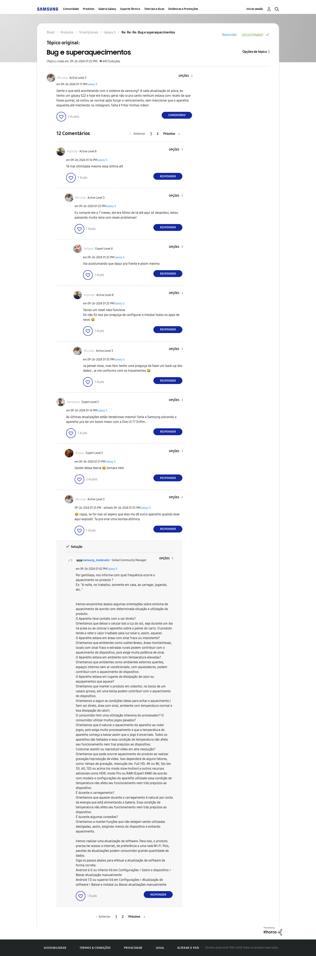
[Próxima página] (171, 134)
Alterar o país (188, 948)
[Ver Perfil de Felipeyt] (89, 248)
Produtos (88, 9)
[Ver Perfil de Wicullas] (62, 78)
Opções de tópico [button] (254, 52)
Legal (160, 948)
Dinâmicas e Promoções (183, 9)
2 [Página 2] (157, 134)
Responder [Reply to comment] (168, 176)
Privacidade (133, 948)
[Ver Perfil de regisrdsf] (72, 151)
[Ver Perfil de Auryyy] (79, 453)
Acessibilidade (55, 948)
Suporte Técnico (130, 9)
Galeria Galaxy (107, 9)
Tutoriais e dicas (154, 9)
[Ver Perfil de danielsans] (73, 402)
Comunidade (71, 9)
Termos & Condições (95, 948)
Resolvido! (229, 35)
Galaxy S (92, 84)
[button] (185, 76)
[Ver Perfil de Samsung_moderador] (96, 560)
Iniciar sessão (254, 9)
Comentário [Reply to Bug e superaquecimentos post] (177, 115)
